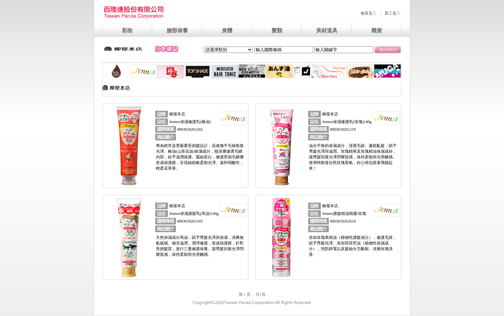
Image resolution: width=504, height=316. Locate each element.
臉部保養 (177, 30)
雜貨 (376, 30)
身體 (227, 30)
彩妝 (127, 30)
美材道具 (326, 30)
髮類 (277, 30)
